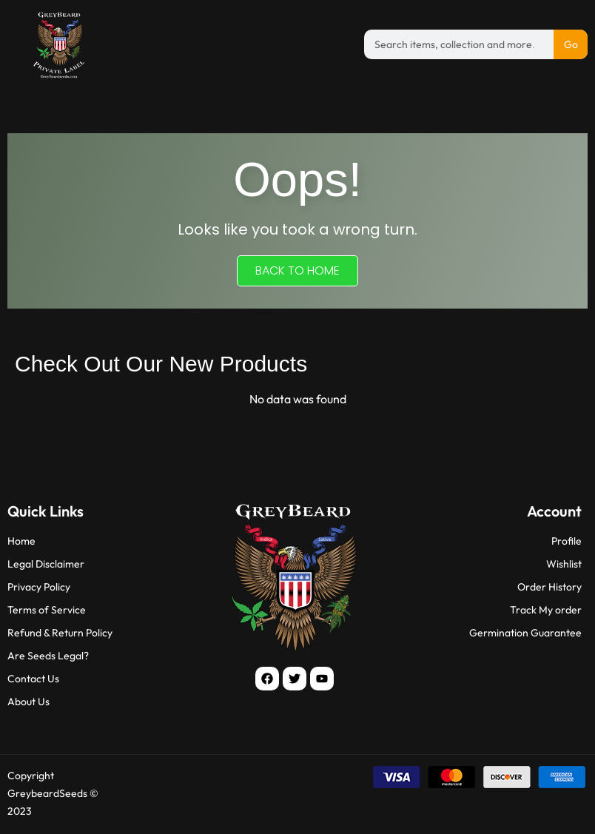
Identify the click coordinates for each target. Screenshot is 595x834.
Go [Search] (571, 44)
